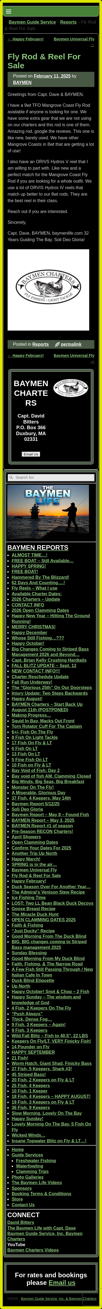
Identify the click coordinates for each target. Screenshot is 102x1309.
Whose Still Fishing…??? (38, 638)
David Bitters (20, 1222)
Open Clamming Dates (35, 842)
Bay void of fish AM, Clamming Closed (51, 776)
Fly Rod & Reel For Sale (36, 875)
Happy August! (27, 698)
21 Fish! (20, 1058)
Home (18, 1149)
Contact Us (23, 1205)
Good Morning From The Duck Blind (49, 936)
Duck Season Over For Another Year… (51, 886)
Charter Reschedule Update (40, 676)
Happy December (29, 632)
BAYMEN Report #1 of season (42, 825)
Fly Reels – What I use (34, 588)
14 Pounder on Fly (31, 1047)
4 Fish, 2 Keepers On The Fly (41, 1008)
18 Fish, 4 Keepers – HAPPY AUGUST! (51, 1096)
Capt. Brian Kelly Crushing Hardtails (49, 660)
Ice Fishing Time (29, 897)
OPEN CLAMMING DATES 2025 (44, 919)
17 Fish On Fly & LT (32, 743)
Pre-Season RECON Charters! (42, 831)
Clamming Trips (32, 1171)
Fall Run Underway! (32, 682)
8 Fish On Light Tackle (35, 737)
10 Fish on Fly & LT (31, 765)
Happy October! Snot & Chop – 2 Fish (50, 991)
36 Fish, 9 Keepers (31, 1107)
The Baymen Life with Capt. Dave (41, 1228)
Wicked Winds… (28, 1135)
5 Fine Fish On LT (30, 759)
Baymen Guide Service (32, 22)
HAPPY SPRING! (29, 566)
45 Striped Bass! (29, 1074)
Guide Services (27, 1155)
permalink (71, 344)
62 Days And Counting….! (38, 582)
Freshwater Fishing (36, 1160)
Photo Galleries (28, 1177)
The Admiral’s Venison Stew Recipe (48, 892)
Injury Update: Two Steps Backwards (50, 693)
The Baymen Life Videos (37, 1182)
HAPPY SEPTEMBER (33, 1052)
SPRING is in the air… (34, 864)
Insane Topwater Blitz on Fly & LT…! (49, 1141)
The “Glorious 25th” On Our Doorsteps (52, 687)
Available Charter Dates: (37, 594)
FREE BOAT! (25, 571)
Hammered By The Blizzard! (40, 577)
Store (17, 1199)
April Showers (26, 837)
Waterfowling (29, 1166)
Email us (62, 1282)
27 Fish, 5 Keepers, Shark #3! (42, 1068)
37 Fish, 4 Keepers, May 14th (41, 798)
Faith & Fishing (27, 925)
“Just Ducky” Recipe (33, 931)
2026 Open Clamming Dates (40, 610)
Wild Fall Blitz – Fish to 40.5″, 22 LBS (50, 1035)
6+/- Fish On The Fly (32, 732)
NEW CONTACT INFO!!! (36, 671)
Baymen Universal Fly (34, 870)
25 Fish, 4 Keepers (31, 1085)
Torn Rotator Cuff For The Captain (47, 726)
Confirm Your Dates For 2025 (41, 848)
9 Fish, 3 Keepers (30, 1030)
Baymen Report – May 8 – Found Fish (50, 814)
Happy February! (26, 39)
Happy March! (26, 859)
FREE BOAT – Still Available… (43, 560)
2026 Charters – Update (36, 599)
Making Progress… (31, 715)
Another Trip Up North (34, 853)
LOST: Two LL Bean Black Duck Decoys (53, 903)
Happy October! (28, 643)
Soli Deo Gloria (27, 809)
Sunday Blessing (29, 953)
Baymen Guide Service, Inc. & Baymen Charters (59, 1299)
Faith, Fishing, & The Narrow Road (47, 964)
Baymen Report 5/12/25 (36, 803)
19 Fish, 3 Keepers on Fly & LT (43, 1102)
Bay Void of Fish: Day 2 (36, 770)
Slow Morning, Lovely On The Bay (47, 1113)
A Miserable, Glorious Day (39, 792)
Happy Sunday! (27, 1118)
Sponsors (22, 1188)
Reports (68, 22)
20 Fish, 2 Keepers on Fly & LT (43, 1080)
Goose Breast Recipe (33, 908)
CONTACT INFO (28, 605)
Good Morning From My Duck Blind (48, 958)
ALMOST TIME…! (30, 555)
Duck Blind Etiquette (33, 980)
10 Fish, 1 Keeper (30, 1091)
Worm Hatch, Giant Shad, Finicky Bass (52, 1063)
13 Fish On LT (26, 754)
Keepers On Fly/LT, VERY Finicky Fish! (51, 1041)
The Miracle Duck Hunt (35, 914)
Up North (21, 986)
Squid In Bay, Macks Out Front (43, 721)
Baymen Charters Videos (33, 1250)
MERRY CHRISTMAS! (34, 627)
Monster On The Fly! (33, 787)
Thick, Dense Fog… (32, 1019)
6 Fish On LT (25, 748)
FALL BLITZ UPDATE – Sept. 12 (44, 665)
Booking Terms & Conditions (41, 1193)
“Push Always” (27, 1013)
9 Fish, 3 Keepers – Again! (39, 1024)
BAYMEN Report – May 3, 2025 (43, 820)
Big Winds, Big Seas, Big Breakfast (48, 781)
